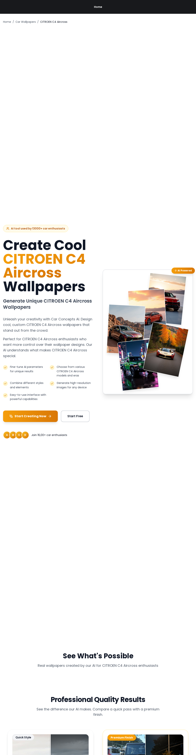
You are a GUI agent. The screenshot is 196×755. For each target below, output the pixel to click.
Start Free (75, 416)
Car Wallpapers (26, 22)
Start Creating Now (30, 416)
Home (98, 7)
